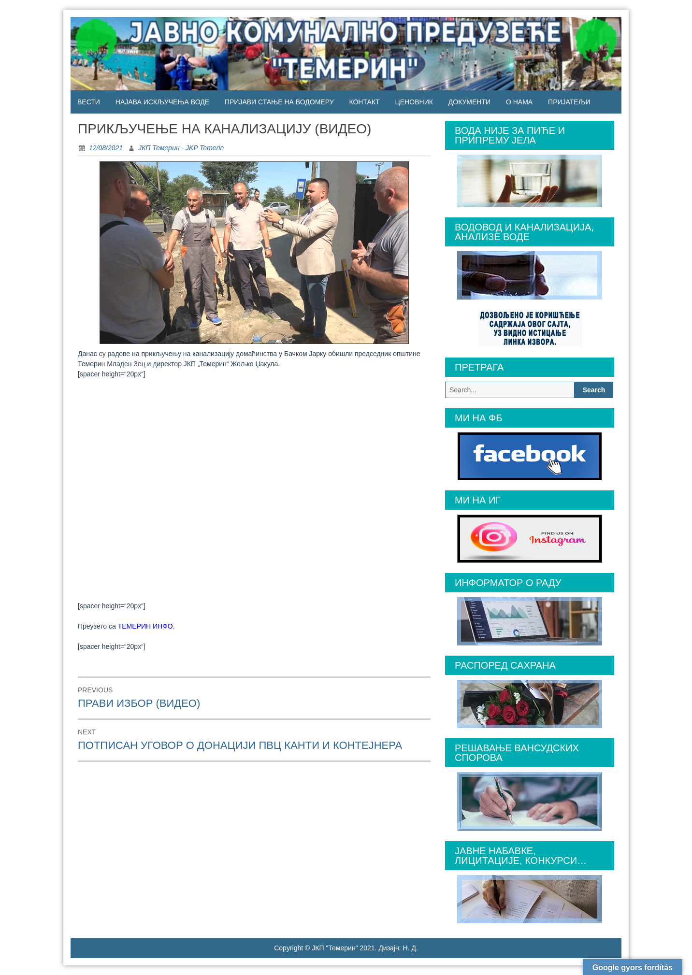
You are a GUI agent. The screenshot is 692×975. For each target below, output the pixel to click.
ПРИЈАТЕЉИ (569, 102)
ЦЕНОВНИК (414, 102)
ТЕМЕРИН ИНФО (145, 626)
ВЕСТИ (88, 102)
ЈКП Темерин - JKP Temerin (181, 148)
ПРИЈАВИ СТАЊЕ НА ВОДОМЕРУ (279, 102)
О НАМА (519, 102)
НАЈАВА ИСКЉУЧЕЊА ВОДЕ (162, 102)
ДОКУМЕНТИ (469, 102)
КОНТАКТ (364, 102)
